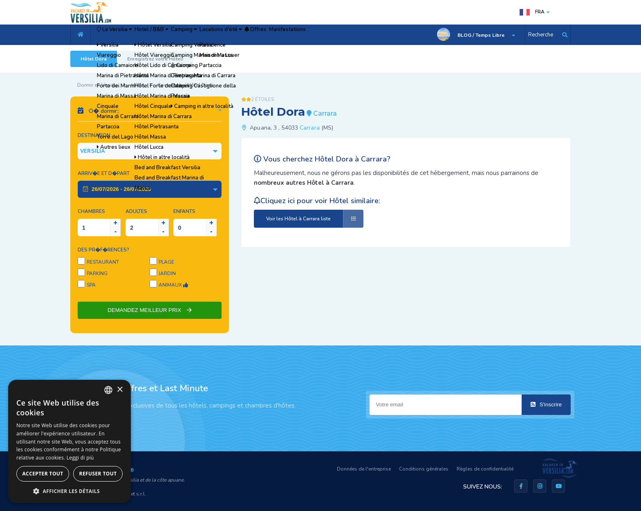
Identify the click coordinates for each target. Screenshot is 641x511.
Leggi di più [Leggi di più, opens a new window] (80, 457)
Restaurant (103, 262)
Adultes (136, 211)
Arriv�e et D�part (104, 173)
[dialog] (69, 441)
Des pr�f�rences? (103, 250)
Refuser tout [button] (98, 473)
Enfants (184, 211)
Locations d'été (274, 34)
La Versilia (123, 34)
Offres (323, 34)
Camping (223, 34)
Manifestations (366, 34)
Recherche (540, 34)
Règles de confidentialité (485, 469)
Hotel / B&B (176, 34)
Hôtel (137, 85)
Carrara (165, 85)
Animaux (173, 285)
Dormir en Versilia (97, 85)
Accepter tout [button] (42, 473)
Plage (166, 262)
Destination (94, 135)
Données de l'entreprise (364, 469)
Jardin (167, 273)
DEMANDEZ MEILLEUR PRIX (150, 310)
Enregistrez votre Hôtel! (155, 59)
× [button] (120, 390)
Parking (97, 273)
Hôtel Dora (94, 59)
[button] (69, 491)
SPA (91, 285)
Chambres (91, 211)
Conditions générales (423, 469)
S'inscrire (546, 404)
